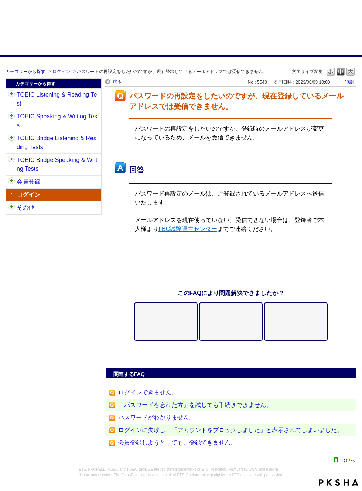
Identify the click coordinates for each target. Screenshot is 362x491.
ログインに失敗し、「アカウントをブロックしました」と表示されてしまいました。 (230, 430)
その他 (25, 207)
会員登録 (28, 182)
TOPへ (348, 460)
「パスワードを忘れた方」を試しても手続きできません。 (195, 405)
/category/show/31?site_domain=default (11, 94)
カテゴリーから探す (25, 71)
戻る (117, 81)
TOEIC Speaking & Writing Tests (58, 120)
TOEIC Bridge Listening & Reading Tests (57, 142)
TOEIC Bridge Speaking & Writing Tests (58, 164)
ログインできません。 (147, 392)
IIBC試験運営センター (187, 229)
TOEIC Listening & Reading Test (57, 99)
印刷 (349, 82)
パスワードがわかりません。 (156, 417)
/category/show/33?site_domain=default (11, 138)
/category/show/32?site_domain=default (11, 116)
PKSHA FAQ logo (338, 482)
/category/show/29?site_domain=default (11, 181)
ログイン (61, 71)
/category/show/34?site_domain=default (11, 160)
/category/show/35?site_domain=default (11, 207)
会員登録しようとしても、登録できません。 (177, 442)
